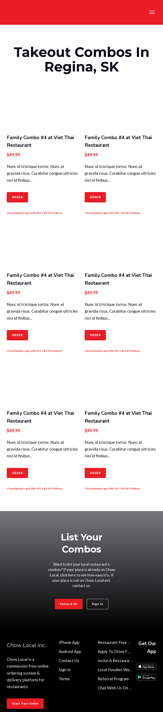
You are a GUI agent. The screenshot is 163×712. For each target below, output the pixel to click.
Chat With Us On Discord (115, 687)
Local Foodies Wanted (115, 669)
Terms (64, 678)
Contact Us (69, 660)
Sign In (65, 669)
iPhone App (69, 642)
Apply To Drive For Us (115, 651)
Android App (70, 651)
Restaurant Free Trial (115, 642)
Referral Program (113, 678)
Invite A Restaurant (115, 660)
